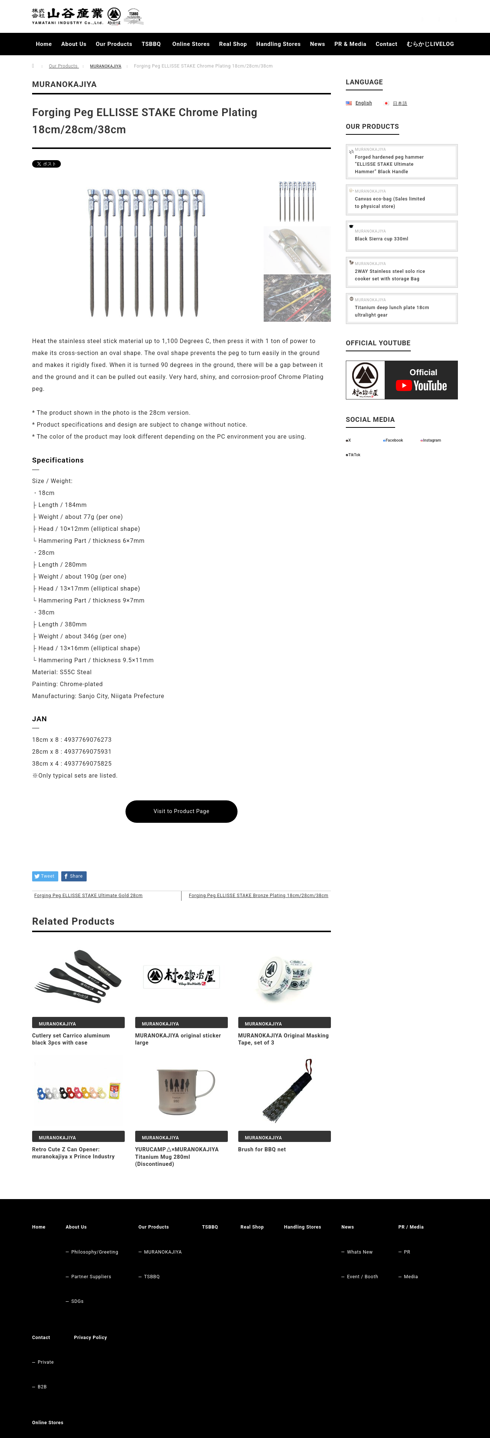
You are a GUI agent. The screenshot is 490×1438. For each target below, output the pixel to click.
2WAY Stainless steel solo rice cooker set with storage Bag (416, 288)
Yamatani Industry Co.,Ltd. (393, 1419)
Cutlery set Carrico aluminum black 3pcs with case (75, 1060)
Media (46, 1318)
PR (41, 1307)
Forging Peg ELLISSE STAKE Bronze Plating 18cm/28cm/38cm (270, 906)
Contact (386, 44)
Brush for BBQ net (265, 1170)
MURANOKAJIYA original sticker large (172, 1060)
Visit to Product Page (182, 811)
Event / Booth (387, 1263)
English (364, 102)
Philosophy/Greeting (99, 1252)
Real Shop (233, 44)
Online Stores (191, 44)
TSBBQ (151, 44)
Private (96, 1307)
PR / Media (46, 1296)
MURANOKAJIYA (108, 66)
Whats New (384, 1252)
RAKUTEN (50, 1361)
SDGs (80, 1274)
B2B (92, 1318)
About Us (74, 44)
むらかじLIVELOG (430, 44)
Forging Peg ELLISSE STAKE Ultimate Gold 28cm (98, 903)
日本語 (399, 102)
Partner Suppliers (95, 1263)
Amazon (48, 1372)
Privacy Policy (143, 1296)
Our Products (114, 44)
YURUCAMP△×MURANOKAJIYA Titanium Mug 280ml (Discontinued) (185, 1178)
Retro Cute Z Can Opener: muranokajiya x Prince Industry (78, 1174)
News (317, 44)
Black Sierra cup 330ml (409, 249)
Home (44, 44)
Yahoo (46, 1383)
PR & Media (350, 44)
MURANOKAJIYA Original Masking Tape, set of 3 (275, 1060)
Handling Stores (278, 44)
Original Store (55, 1351)
